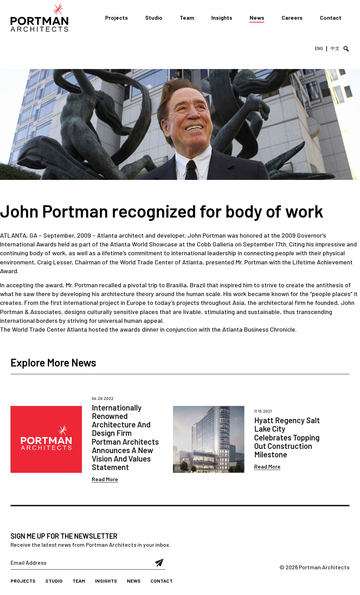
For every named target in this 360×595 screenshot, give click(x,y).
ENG (319, 48)
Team (187, 17)
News (257, 17)
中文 (335, 48)
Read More (105, 479)
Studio (153, 17)
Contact (330, 17)
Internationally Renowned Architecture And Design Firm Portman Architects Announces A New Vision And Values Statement (125, 437)
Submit (159, 562)
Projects (116, 17)
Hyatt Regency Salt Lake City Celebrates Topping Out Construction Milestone (287, 437)
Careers (292, 17)
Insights (221, 17)
